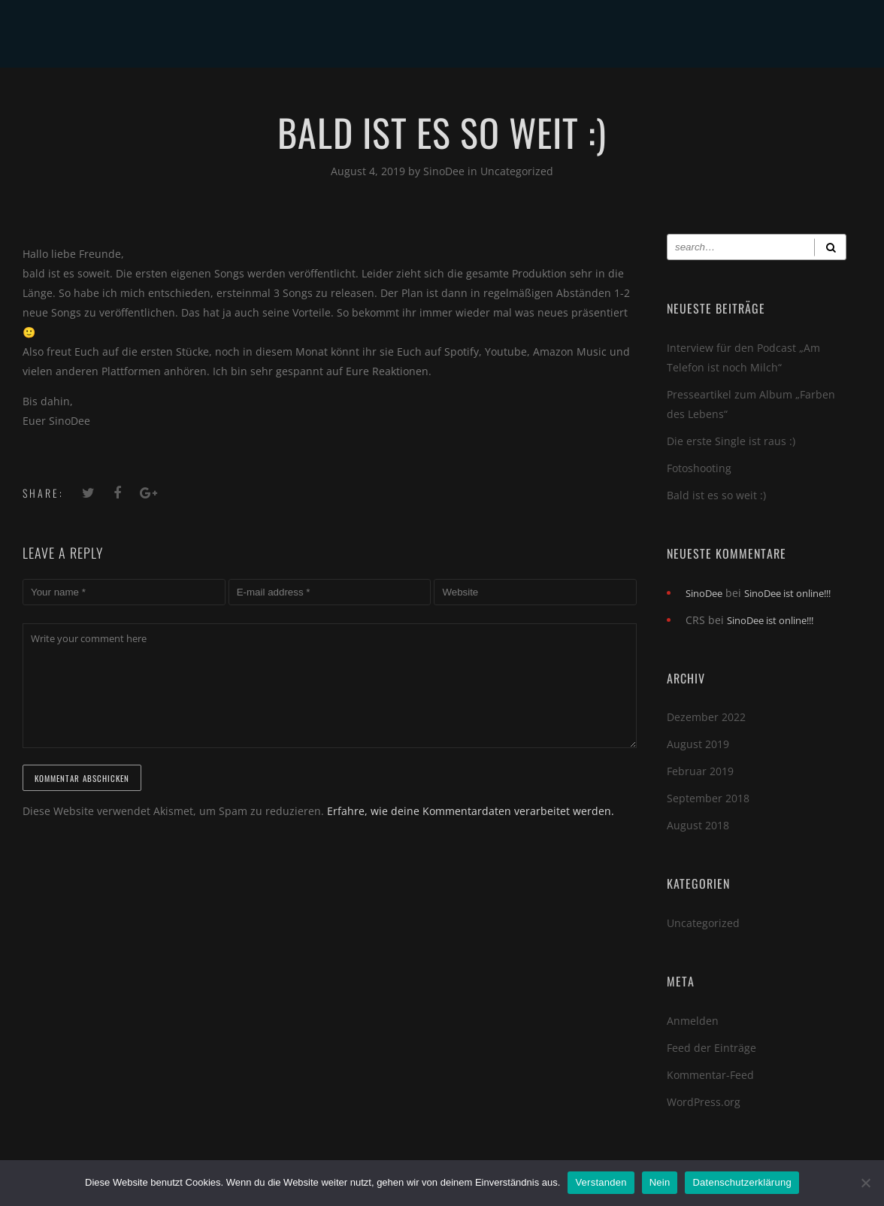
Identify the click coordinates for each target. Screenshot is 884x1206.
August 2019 (698, 744)
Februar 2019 (700, 771)
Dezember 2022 (706, 717)
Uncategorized (516, 171)
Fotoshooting (699, 468)
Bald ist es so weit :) (716, 495)
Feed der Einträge (711, 1048)
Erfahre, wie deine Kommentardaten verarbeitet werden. (470, 811)
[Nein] (865, 1182)
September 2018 (708, 798)
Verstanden (600, 1182)
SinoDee (445, 171)
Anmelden (693, 1021)
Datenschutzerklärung (741, 1182)
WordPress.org (703, 1102)
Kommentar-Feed (710, 1075)
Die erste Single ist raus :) (731, 441)
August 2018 (698, 825)
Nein (660, 1182)
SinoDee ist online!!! (787, 593)
